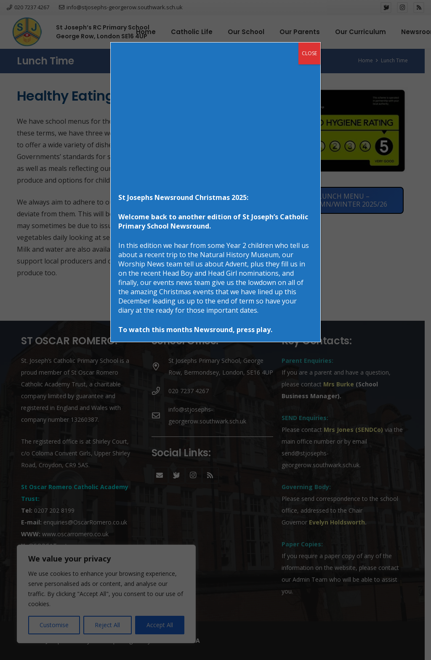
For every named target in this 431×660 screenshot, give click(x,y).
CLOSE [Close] (309, 53)
